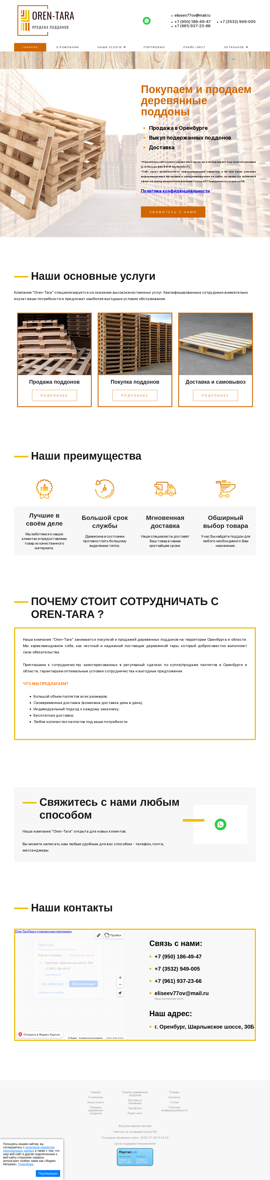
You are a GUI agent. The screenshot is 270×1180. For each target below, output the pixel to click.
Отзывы (174, 1092)
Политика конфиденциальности (175, 191)
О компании (67, 47)
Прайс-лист (194, 47)
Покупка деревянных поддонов (135, 1094)
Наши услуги (96, 1102)
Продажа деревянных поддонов (95, 1110)
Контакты (174, 1097)
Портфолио (154, 47)
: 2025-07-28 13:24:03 (154, 1137)
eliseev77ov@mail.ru (192, 15)
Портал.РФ (150, 1131)
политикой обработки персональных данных (28, 1149)
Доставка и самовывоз (135, 1102)
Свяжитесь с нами (173, 212)
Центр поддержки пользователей (135, 1143)
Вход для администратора (135, 1126)
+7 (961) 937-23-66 (192, 26)
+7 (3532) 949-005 (237, 22)
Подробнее (26, 1164)
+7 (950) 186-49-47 (192, 22)
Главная (30, 47)
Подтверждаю (48, 1173)
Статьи (174, 1102)
